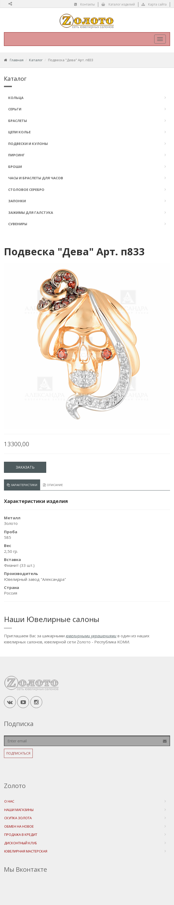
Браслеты (17, 120)
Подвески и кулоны (28, 143)
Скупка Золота (18, 818)
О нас (9, 801)
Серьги (14, 109)
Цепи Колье (19, 132)
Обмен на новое (19, 826)
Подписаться (18, 753)
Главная (16, 60)
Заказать (25, 467)
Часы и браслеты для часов (35, 178)
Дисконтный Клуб (20, 843)
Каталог (36, 60)
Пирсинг (16, 155)
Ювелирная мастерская (25, 851)
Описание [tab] (53, 485)
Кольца (15, 97)
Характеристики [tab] (22, 485)
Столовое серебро (26, 189)
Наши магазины (19, 809)
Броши (15, 166)
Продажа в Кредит (20, 834)
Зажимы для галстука (30, 212)
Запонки (17, 201)
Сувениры (17, 223)
